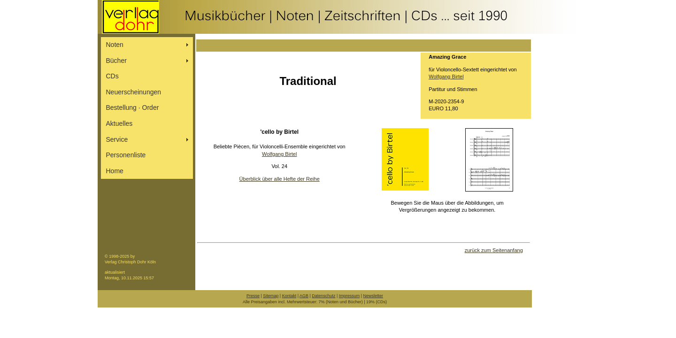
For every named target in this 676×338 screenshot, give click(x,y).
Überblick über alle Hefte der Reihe (279, 179)
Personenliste (126, 155)
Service (117, 139)
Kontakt (289, 295)
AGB (304, 295)
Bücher (116, 60)
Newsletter (373, 295)
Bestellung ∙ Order (132, 107)
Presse (253, 295)
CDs (112, 76)
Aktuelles (119, 123)
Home (114, 171)
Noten (114, 44)
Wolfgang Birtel (446, 76)
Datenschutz (323, 295)
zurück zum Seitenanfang (494, 250)
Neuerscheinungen (133, 92)
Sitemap (270, 295)
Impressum (349, 295)
